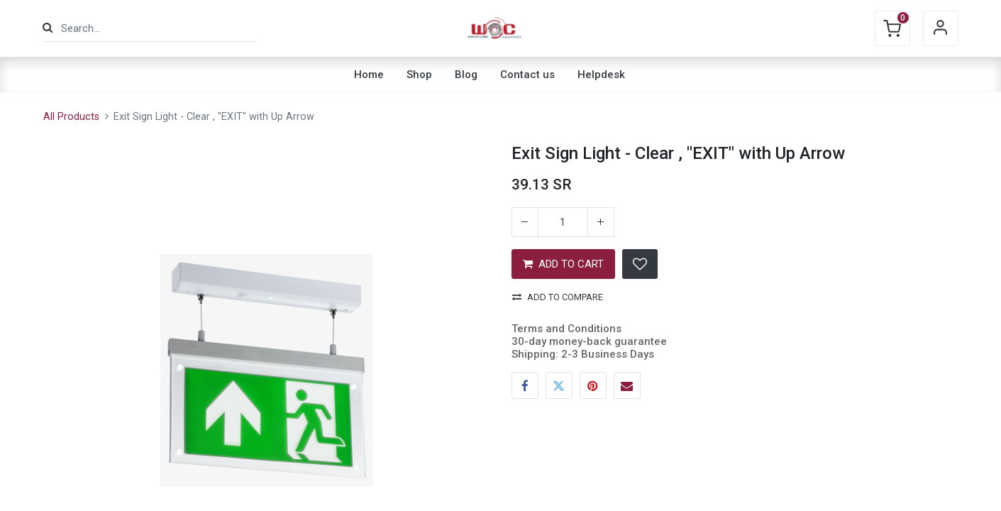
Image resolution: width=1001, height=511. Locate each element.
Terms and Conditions (566, 328)
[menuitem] (369, 74)
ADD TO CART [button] (563, 264)
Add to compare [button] (557, 297)
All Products (71, 117)
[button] (640, 264)
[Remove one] (525, 222)
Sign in (940, 28)
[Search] (47, 28)
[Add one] (601, 222)
